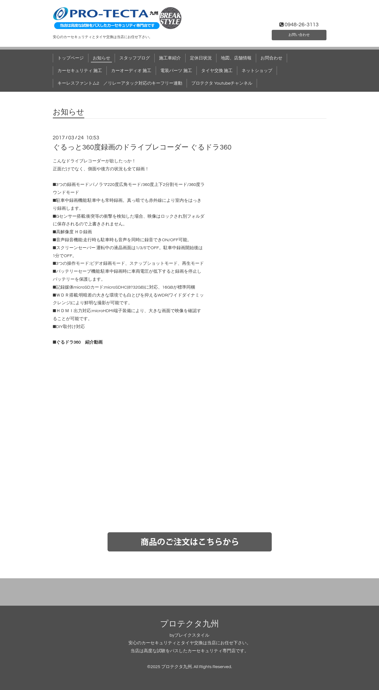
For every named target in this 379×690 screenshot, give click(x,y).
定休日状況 (201, 58)
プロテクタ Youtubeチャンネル (221, 83)
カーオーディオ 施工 (131, 70)
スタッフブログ (134, 58)
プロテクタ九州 (189, 624)
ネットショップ (257, 70)
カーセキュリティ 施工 (79, 70)
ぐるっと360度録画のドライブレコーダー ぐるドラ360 (142, 147)
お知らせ (101, 58)
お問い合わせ (299, 34)
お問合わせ (271, 58)
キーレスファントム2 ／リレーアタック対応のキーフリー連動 (120, 83)
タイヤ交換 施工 (217, 70)
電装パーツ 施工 (176, 70)
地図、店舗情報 (236, 58)
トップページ (70, 58)
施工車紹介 (170, 58)
